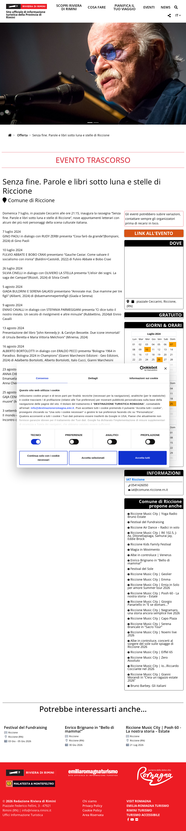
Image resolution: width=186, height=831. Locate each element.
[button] (175, 8)
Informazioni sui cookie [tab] (144, 378)
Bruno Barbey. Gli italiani (147, 685)
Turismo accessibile (143, 815)
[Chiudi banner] (165, 368)
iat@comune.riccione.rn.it (149, 490)
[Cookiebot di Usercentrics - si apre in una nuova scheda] (142, 368)
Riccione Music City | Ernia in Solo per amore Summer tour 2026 (153, 586)
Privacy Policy (92, 806)
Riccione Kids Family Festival (149, 544)
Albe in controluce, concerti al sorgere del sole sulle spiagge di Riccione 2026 (150, 643)
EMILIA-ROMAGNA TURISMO (148, 806)
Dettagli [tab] (93, 378)
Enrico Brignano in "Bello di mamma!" (149, 562)
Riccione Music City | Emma (149, 579)
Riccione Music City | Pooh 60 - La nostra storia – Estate (153, 595)
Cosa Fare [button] (97, 8)
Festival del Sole (140, 568)
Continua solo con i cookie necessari (43, 457)
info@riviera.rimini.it (36, 810)
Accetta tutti (142, 457)
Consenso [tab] (42, 378)
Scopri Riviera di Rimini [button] (69, 7)
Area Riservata (93, 815)
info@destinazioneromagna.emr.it (52, 407)
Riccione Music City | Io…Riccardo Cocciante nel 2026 (153, 667)
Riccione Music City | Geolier (150, 573)
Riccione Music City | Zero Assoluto (148, 659)
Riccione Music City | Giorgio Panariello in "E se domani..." (150, 603)
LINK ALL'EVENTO (154, 233)
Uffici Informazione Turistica (23, 815)
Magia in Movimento (144, 549)
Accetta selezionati (92, 457)
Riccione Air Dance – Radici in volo (153, 527)
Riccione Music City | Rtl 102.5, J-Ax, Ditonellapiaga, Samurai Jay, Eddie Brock (152, 535)
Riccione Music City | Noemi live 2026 (152, 634)
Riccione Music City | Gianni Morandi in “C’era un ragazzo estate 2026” (153, 677)
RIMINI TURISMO (139, 810)
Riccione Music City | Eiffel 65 (150, 652)
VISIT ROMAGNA (139, 801)
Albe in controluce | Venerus (149, 554)
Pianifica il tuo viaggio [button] (124, 7)
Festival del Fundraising (146, 521)
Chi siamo (89, 801)
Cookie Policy (92, 810)
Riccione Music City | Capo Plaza (152, 618)
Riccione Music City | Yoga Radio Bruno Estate (152, 515)
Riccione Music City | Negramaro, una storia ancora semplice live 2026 (154, 611)
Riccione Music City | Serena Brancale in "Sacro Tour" (149, 625)
